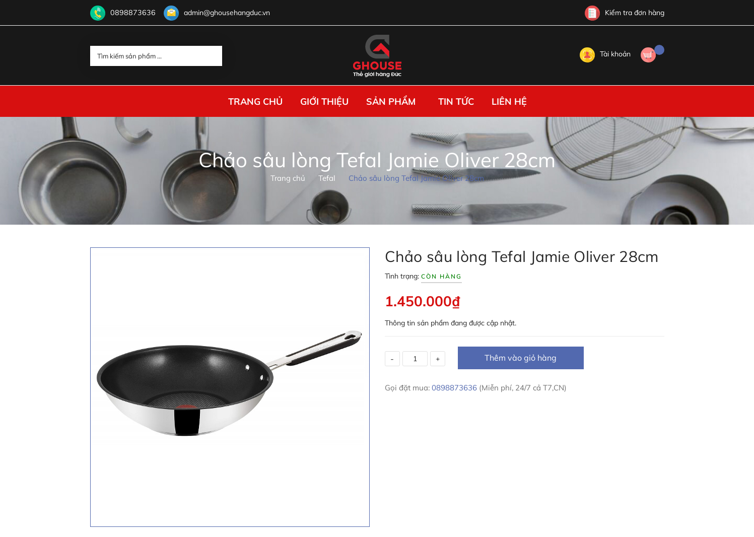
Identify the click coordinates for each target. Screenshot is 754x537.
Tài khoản (605, 53)
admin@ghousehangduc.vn (222, 12)
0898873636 (130, 12)
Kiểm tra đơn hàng (624, 12)
